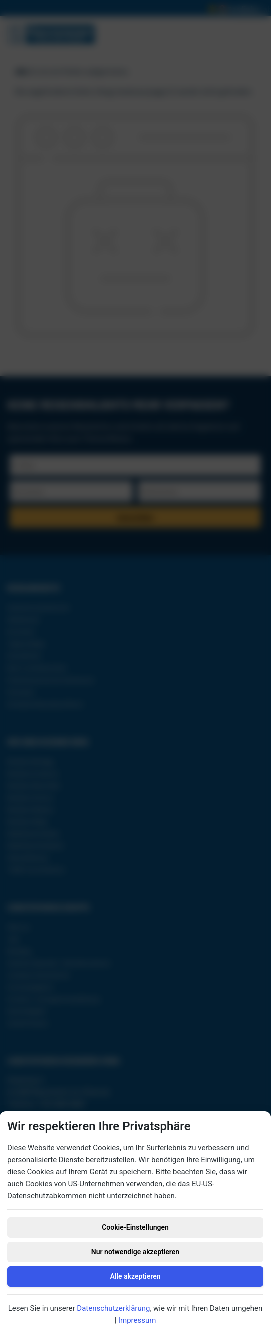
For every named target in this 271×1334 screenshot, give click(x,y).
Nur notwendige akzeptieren (136, 1252)
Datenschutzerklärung (113, 1308)
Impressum (137, 1320)
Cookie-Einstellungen (135, 1227)
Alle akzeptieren (135, 1276)
